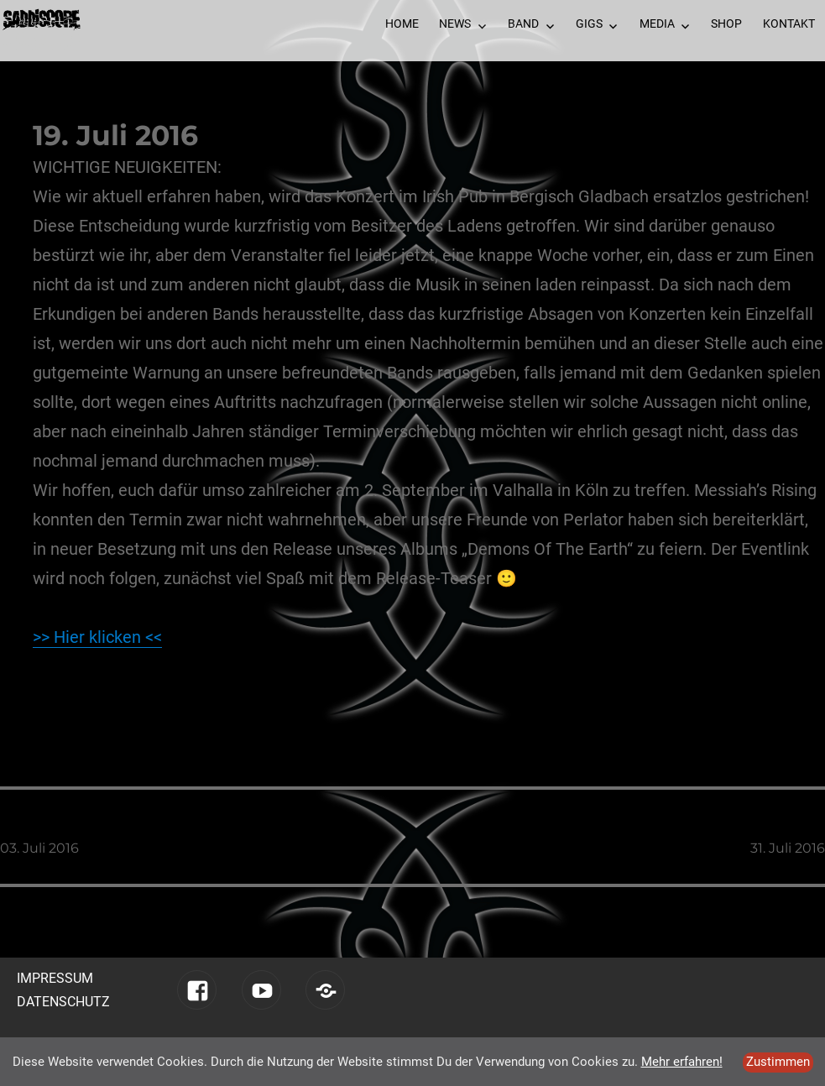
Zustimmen (778, 1061)
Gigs (589, 23)
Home (402, 23)
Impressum (55, 978)
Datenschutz (63, 1002)
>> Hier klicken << (97, 637)
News (455, 23)
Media (657, 23)
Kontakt (789, 23)
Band (523, 23)
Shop (726, 23)
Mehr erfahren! (682, 1061)
